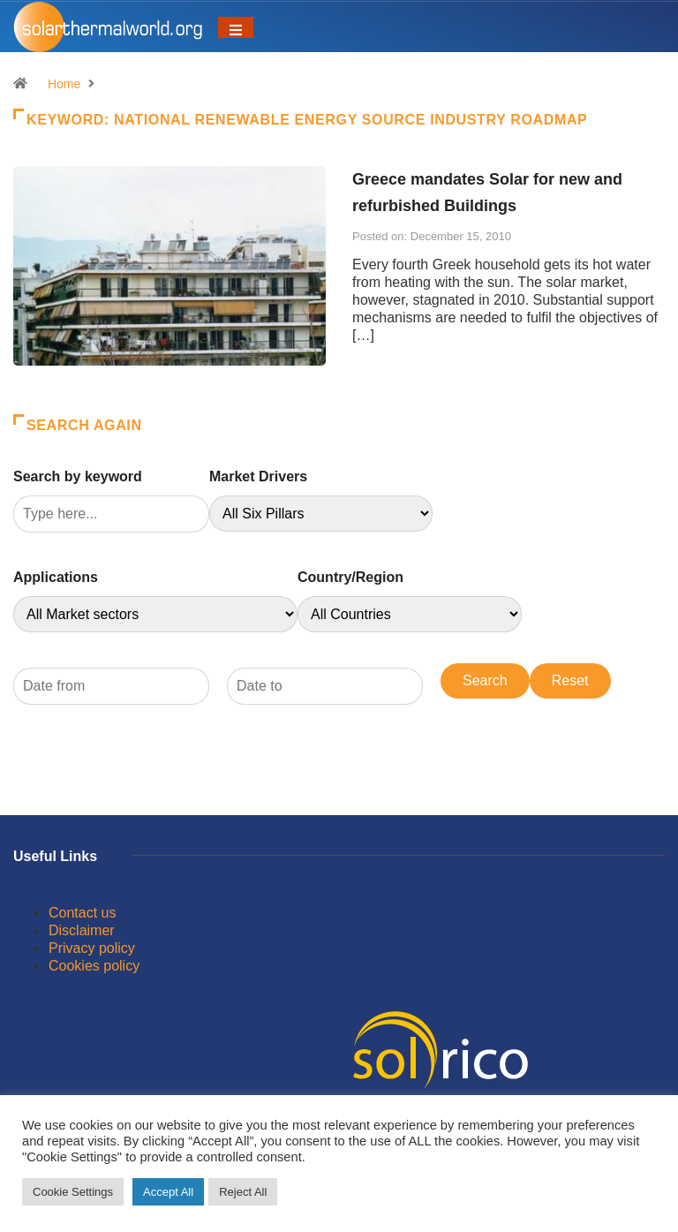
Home (64, 84)
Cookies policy (94, 965)
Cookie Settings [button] (73, 1191)
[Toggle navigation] (235, 27)
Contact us (82, 912)
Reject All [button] (243, 1191)
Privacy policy (92, 948)
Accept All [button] (168, 1191)
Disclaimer (82, 930)
